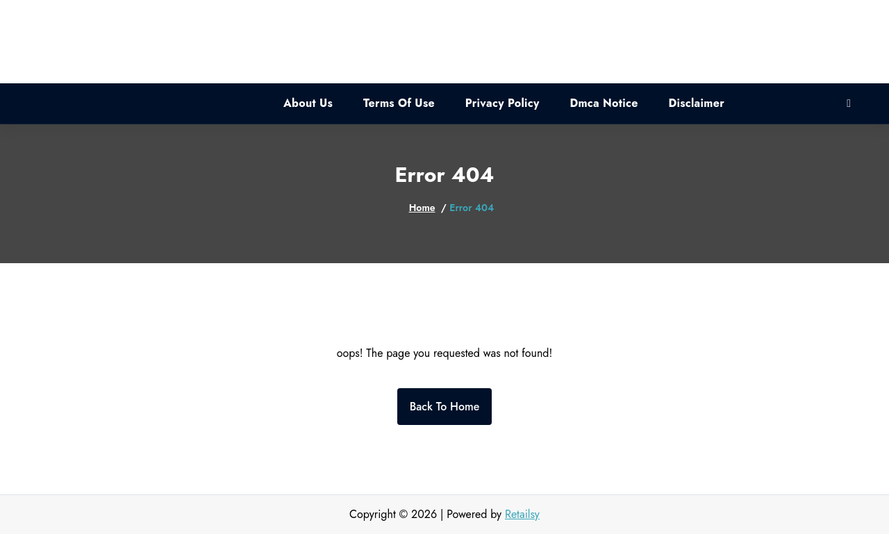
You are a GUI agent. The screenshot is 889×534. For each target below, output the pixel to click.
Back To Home (445, 407)
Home (422, 208)
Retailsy (522, 514)
